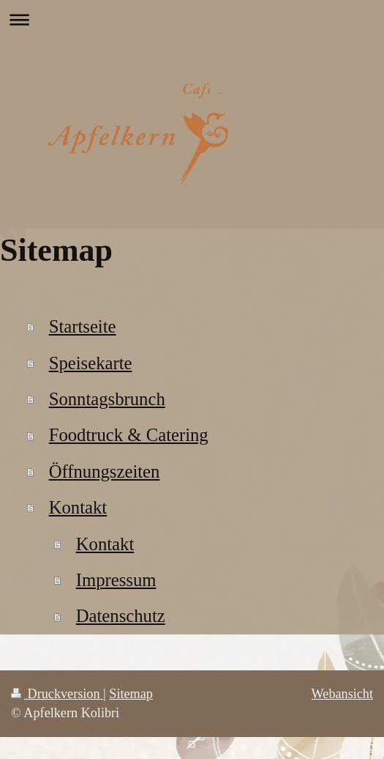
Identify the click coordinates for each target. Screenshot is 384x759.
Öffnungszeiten (104, 471)
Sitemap (131, 693)
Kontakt (78, 507)
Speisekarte (90, 363)
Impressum (116, 580)
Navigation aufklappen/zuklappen (192, 19)
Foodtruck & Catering (128, 435)
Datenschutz (120, 616)
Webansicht (342, 693)
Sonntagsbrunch (107, 399)
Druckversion (57, 693)
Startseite (82, 326)
